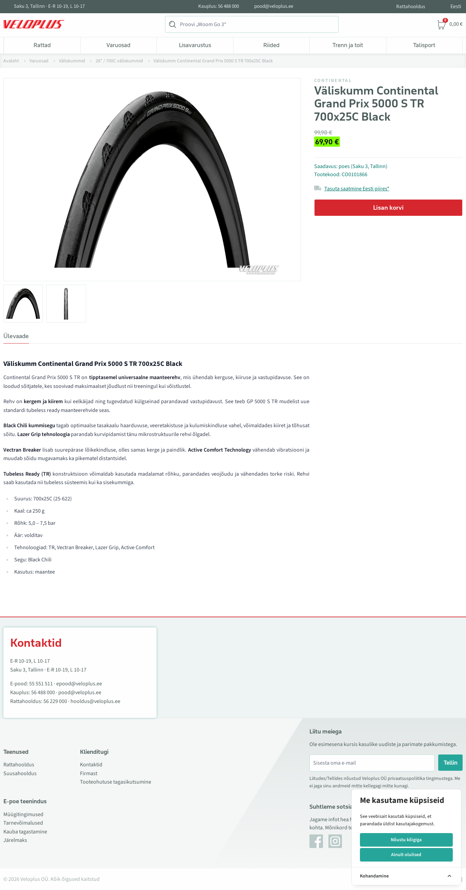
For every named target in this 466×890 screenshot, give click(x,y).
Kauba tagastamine (25, 831)
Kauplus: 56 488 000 (218, 6)
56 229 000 (55, 701)
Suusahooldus (20, 773)
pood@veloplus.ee (273, 6)
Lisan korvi (388, 207)
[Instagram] (335, 841)
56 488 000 (43, 692)
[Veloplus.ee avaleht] (33, 24)
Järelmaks (15, 840)
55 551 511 (41, 683)
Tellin (451, 762)
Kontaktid (91, 764)
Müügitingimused (23, 814)
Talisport (424, 45)
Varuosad (118, 45)
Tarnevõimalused (23, 823)
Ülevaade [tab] (16, 336)
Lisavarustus (195, 45)
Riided (271, 45)
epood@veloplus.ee (79, 683)
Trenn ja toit (347, 45)
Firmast (88, 773)
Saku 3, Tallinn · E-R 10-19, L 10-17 (49, 6)
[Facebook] (316, 841)
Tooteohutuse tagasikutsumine (115, 782)
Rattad (42, 45)
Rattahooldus (410, 6)
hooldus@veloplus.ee (95, 701)
